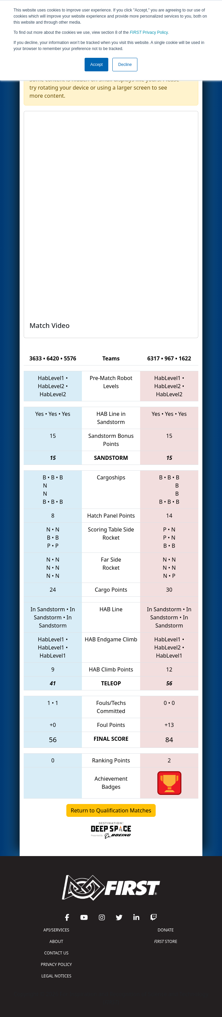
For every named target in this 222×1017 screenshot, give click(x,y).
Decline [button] (125, 64)
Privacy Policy (149, 32)
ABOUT (56, 941)
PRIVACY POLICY (56, 964)
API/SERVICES (56, 930)
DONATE (166, 930)
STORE (165, 941)
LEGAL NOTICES (56, 976)
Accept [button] (96, 64)
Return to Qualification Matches (111, 810)
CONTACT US (56, 953)
